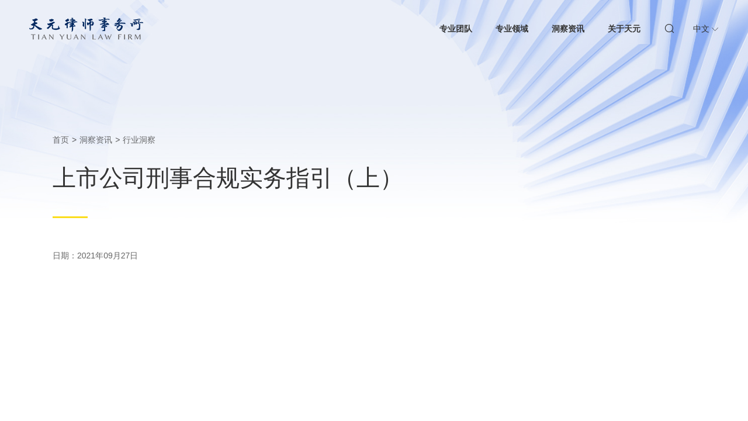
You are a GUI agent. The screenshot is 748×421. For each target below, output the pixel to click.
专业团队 (455, 28)
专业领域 (512, 28)
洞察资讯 (568, 28)
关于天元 (624, 28)
